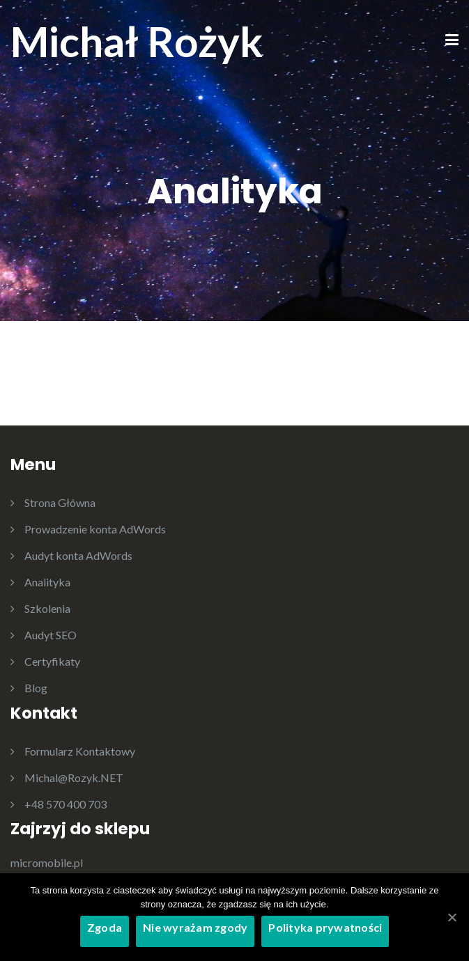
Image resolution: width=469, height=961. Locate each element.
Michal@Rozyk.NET (73, 777)
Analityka (47, 581)
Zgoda (104, 927)
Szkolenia (47, 608)
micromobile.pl (46, 862)
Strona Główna (59, 502)
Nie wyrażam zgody (195, 927)
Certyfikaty (52, 661)
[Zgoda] (452, 917)
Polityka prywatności (325, 927)
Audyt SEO (50, 634)
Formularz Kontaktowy (79, 751)
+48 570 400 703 (65, 804)
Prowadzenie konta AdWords (95, 529)
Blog (35, 687)
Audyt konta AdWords (78, 555)
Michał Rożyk (136, 41)
